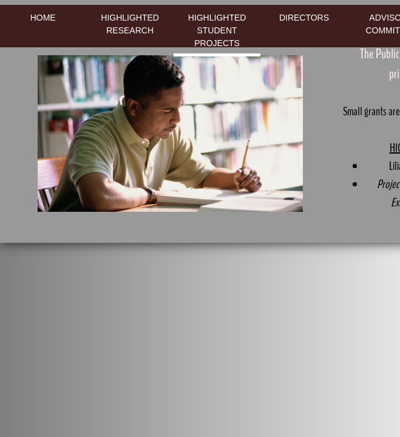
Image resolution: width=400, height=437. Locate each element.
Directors (304, 17)
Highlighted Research (130, 24)
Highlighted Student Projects (217, 30)
